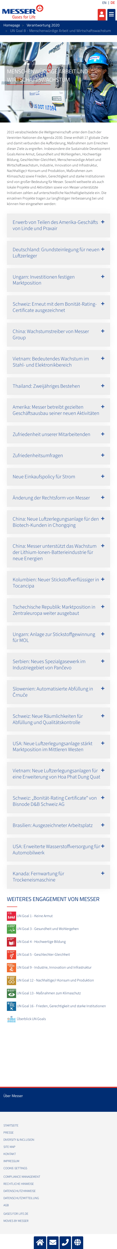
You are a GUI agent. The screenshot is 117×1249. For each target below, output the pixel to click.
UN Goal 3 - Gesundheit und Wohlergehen (48, 928)
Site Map (9, 1147)
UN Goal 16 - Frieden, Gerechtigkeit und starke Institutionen (61, 1006)
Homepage (11, 25)
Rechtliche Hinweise (18, 1184)
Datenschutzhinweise (19, 1191)
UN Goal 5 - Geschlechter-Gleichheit (43, 954)
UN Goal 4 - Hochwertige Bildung (41, 941)
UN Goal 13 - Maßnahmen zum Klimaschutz (49, 993)
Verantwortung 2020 (43, 25)
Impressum (11, 1161)
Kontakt (9, 1154)
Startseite (10, 1125)
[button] (58, 225)
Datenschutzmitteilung (21, 1198)
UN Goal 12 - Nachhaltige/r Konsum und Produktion (55, 980)
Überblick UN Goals (31, 1018)
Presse (8, 1132)
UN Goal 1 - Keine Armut (35, 915)
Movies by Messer (16, 1221)
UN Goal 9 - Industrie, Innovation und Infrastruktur (54, 967)
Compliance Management (21, 1177)
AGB (6, 1205)
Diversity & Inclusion (18, 1140)
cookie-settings (15, 1168)
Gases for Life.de (15, 1214)
